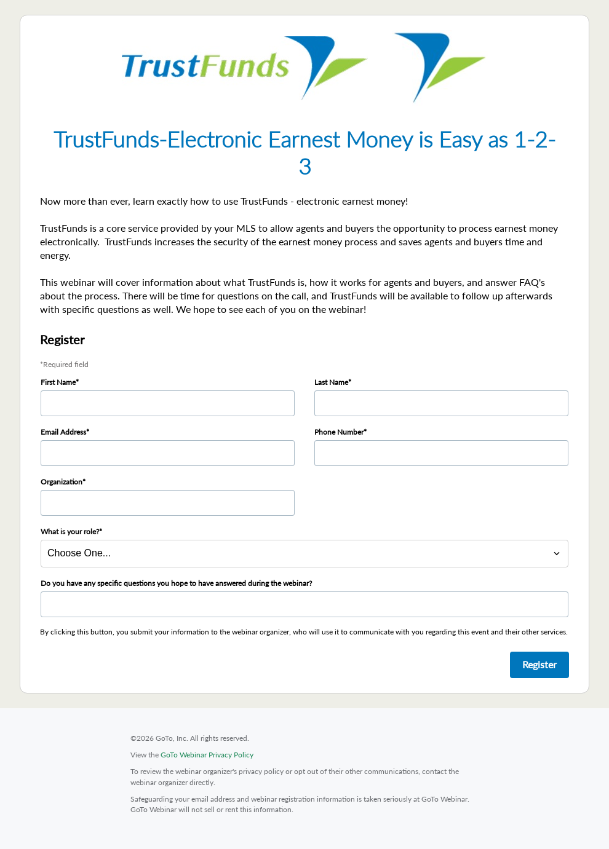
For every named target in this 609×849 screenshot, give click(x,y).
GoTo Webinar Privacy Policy (207, 754)
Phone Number (339, 431)
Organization (61, 481)
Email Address (63, 431)
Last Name (331, 382)
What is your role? (70, 531)
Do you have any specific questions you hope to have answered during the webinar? (176, 583)
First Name (58, 382)
